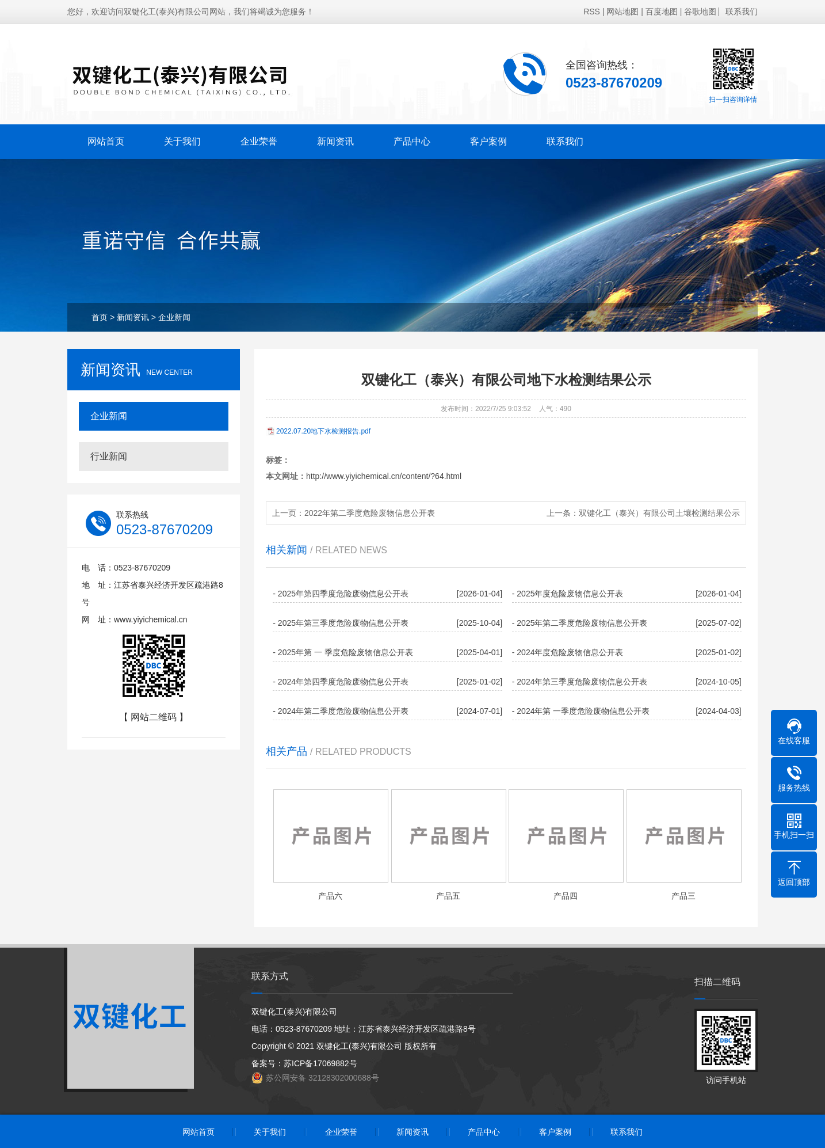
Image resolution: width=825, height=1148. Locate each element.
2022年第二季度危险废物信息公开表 (369, 513)
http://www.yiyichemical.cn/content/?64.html (383, 476)
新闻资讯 (335, 141)
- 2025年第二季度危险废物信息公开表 (580, 623)
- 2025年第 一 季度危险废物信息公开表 (342, 652)
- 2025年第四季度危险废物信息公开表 (340, 593)
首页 (99, 317)
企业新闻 (174, 317)
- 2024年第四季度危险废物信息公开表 (340, 681)
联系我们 (741, 11)
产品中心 (412, 141)
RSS (591, 11)
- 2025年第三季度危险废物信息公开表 (340, 623)
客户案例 (488, 141)
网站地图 (622, 11)
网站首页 (105, 141)
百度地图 (662, 11)
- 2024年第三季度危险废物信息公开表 (580, 681)
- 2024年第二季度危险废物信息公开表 (340, 711)
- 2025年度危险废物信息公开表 (568, 593)
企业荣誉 (258, 141)
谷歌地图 (700, 11)
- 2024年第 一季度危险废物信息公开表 (581, 711)
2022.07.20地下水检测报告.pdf (323, 431)
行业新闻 (108, 456)
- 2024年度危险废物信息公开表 (568, 652)
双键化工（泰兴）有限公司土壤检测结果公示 (659, 513)
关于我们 (182, 141)
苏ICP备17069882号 (320, 1063)
